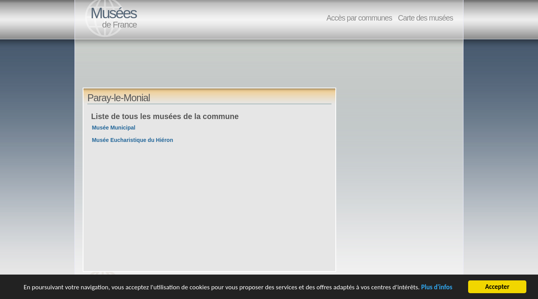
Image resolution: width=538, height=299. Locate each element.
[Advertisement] (224, 70)
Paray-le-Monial (118, 97)
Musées (113, 13)
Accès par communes (359, 18)
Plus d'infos (436, 287)
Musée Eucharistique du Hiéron (132, 140)
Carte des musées (425, 18)
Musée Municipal (113, 127)
